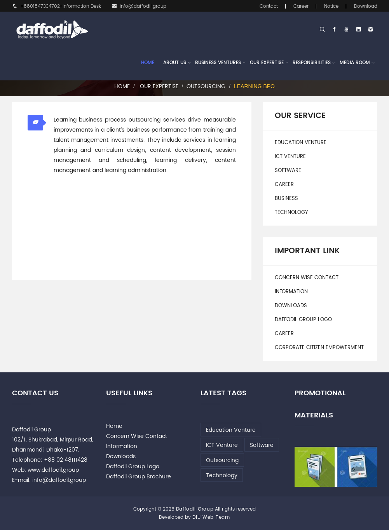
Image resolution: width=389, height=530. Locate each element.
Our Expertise (267, 62)
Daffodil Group (195, 509)
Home (147, 62)
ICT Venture (290, 157)
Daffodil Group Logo (303, 320)
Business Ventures (218, 62)
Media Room (355, 62)
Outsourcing (206, 86)
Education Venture (300, 143)
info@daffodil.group (139, 6)
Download (365, 6)
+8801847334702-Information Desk (56, 6)
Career (301, 6)
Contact (269, 6)
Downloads (291, 306)
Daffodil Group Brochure (138, 476)
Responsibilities (312, 62)
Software (288, 171)
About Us (174, 62)
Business (286, 199)
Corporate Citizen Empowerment (319, 348)
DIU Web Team (211, 517)
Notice (331, 6)
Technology (291, 213)
